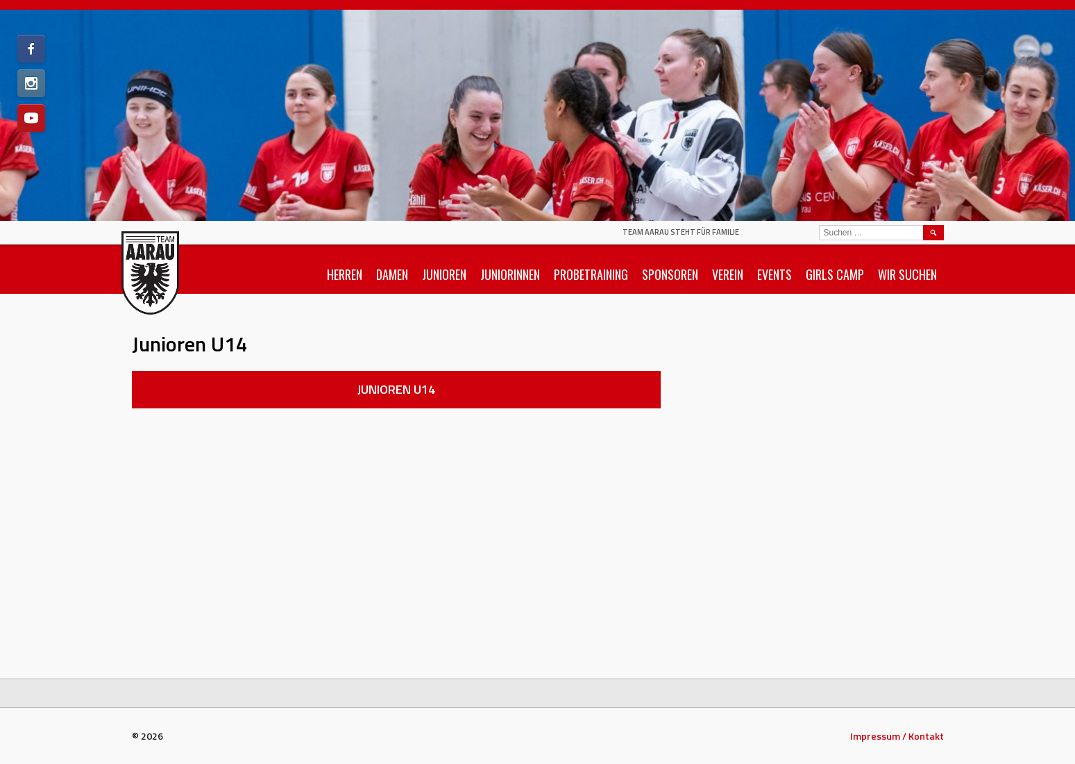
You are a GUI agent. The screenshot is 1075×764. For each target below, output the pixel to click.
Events (774, 274)
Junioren (444, 274)
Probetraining (591, 274)
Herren (344, 274)
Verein (727, 274)
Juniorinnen (510, 274)
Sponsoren (670, 274)
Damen (392, 274)
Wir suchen (907, 274)
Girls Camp (835, 274)
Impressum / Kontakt (897, 736)
